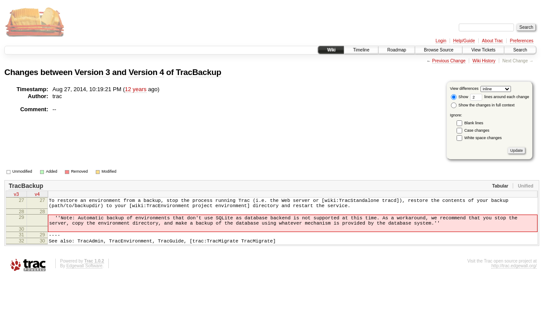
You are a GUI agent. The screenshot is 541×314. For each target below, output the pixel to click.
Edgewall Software (84, 275)
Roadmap (396, 50)
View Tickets (483, 50)
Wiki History (484, 60)
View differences (464, 88)
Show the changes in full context (483, 105)
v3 (16, 195)
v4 (37, 195)
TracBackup (198, 72)
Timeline (361, 50)
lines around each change (499, 97)
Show (459, 97)
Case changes (477, 130)
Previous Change (449, 60)
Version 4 (146, 72)
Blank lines (474, 123)
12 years (136, 89)
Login (441, 40)
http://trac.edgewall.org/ (514, 275)
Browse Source (439, 50)
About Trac (492, 40)
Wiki (331, 50)
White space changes (483, 138)
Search (520, 50)
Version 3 (92, 72)
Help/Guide (464, 40)
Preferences (522, 40)
